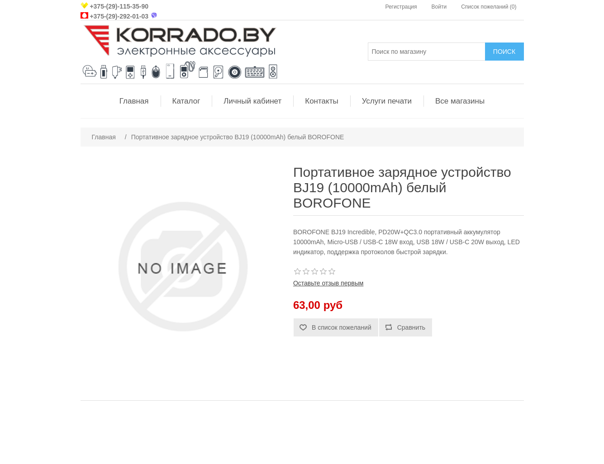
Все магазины (460, 101)
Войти (439, 7)
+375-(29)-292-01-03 (119, 16)
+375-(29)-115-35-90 (119, 6)
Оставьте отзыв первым (328, 283)
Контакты (321, 101)
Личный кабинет (252, 101)
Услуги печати (387, 101)
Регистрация (401, 7)
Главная (134, 101)
